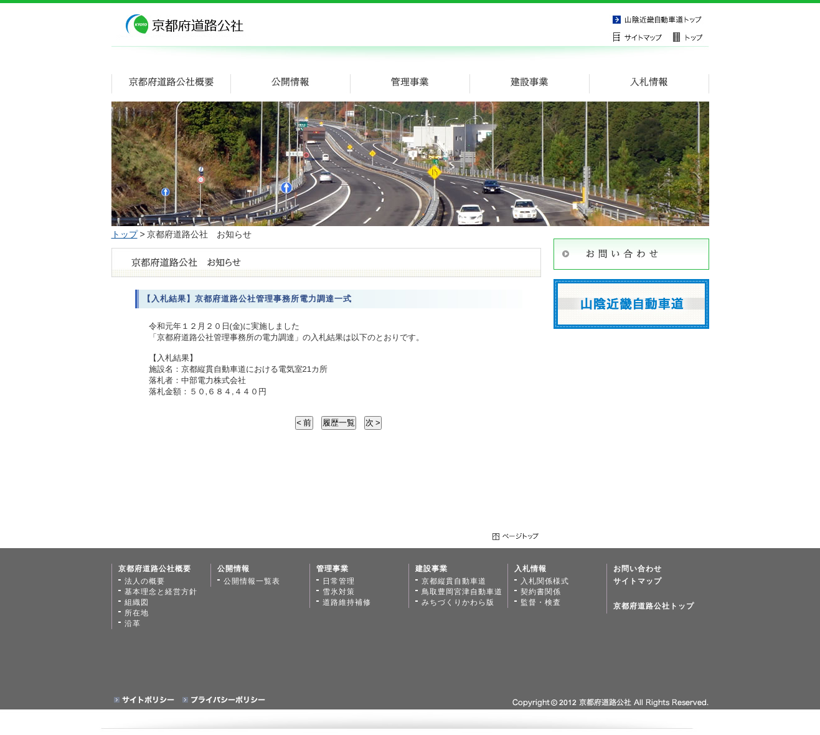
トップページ (690, 36)
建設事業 (431, 568)
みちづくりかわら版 (458, 602)
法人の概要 (145, 581)
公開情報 (233, 568)
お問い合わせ (637, 568)
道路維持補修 (347, 602)
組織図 (137, 602)
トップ (124, 234)
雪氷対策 (339, 591)
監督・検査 (541, 602)
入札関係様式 (545, 581)
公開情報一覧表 (252, 581)
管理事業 (332, 568)
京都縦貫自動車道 (659, 18)
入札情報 (530, 568)
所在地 (137, 613)
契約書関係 (541, 591)
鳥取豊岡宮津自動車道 (462, 591)
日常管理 (339, 581)
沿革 (133, 623)
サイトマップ (641, 36)
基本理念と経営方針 (161, 591)
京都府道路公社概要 (154, 568)
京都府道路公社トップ (653, 606)
